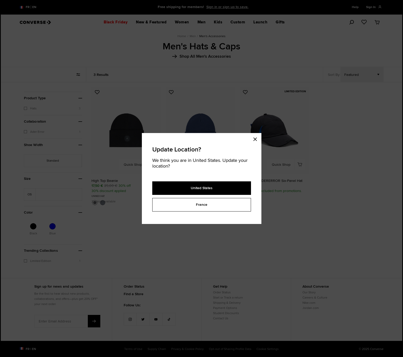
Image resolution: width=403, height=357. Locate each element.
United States (202, 187)
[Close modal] (256, 138)
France (201, 204)
